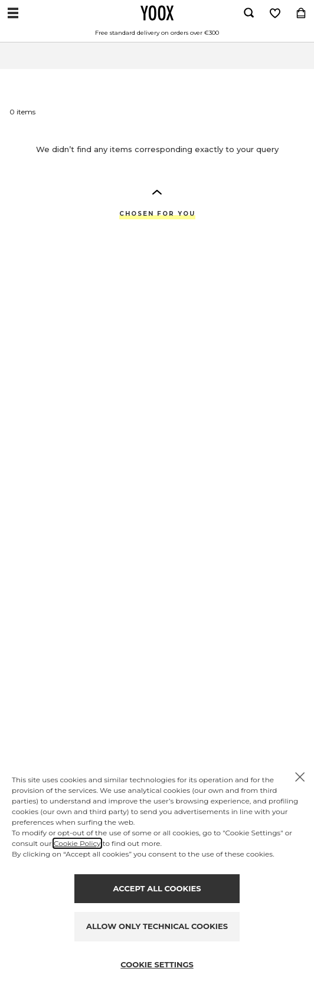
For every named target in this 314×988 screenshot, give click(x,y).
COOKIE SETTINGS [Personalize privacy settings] (157, 964)
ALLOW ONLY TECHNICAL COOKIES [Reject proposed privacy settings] (157, 926)
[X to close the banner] (300, 777)
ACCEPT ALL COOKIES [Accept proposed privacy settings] (157, 888)
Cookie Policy (77, 843)
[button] (157, 191)
